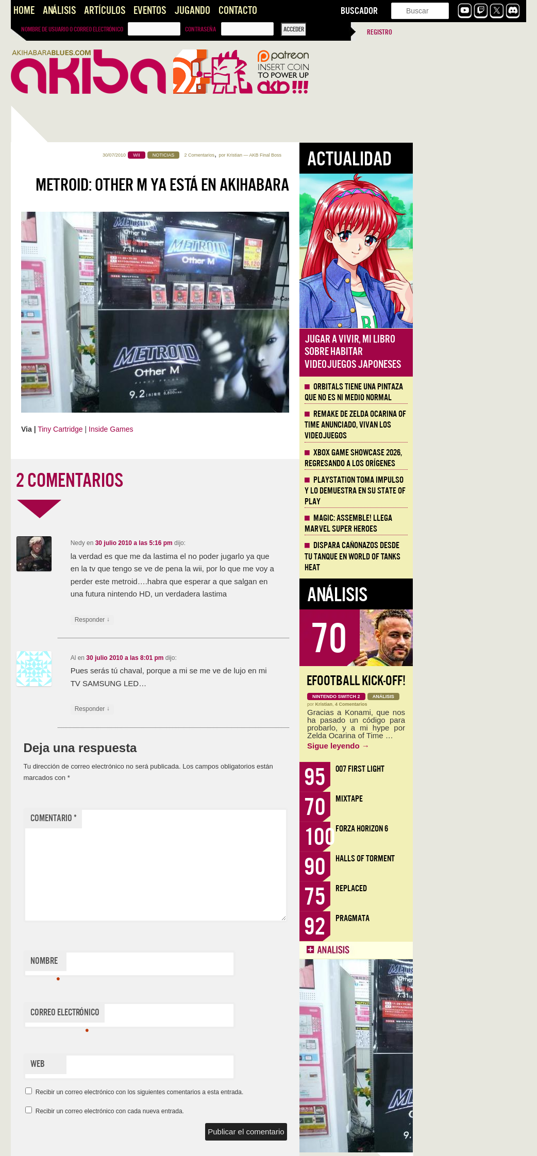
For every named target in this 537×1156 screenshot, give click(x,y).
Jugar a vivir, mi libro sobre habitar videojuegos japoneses (466, 352)
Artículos (104, 10)
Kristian (348, 155)
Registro (379, 32)
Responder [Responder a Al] (205, 709)
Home (24, 10)
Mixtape (462, 799)
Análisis (59, 10)
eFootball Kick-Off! (469, 681)
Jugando (192, 10)
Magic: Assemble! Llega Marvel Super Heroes (462, 523)
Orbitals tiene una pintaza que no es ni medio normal (467, 392)
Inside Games (224, 429)
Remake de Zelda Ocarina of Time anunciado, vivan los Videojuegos (468, 425)
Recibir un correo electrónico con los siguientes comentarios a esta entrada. (253, 1092)
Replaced (464, 888)
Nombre (158, 963)
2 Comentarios (313, 155)
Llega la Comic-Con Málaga (57, 635)
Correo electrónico (178, 1015)
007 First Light (473, 769)
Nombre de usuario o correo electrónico (72, 29)
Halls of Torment (478, 858)
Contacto (238, 10)
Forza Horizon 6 (475, 829)
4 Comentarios (464, 704)
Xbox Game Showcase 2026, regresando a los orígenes (466, 458)
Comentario (167, 818)
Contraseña (200, 29)
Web (151, 1064)
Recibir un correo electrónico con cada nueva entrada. (223, 1111)
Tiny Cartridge (173, 429)
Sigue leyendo (452, 746)
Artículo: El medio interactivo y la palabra (56, 765)
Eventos (149, 10)
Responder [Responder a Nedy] (205, 620)
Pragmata (466, 918)
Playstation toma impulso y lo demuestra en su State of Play (468, 491)
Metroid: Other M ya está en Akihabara (275, 185)
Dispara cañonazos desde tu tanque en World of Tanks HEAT (61, 511)
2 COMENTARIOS (183, 480)
